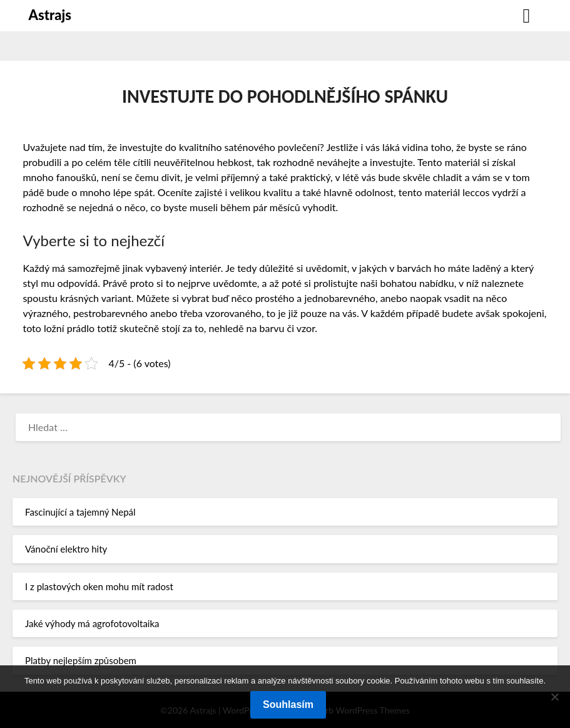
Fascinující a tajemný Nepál (80, 511)
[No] (554, 696)
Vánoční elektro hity (66, 548)
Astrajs (50, 14)
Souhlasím (288, 704)
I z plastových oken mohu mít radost (99, 586)
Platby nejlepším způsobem (80, 660)
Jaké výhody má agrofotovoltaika (92, 623)
